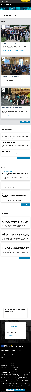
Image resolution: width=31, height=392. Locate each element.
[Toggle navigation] (1, 4)
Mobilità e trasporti (14, 367)
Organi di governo (4, 354)
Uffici (2, 358)
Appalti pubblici (14, 361)
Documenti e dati (4, 367)
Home (3, 12)
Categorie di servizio (16, 350)
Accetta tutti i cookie (19, 389)
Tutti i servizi (25, 204)
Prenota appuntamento (11, 330)
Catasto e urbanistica (15, 363)
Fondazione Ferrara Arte (8, 134)
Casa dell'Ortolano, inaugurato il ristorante (10, 44)
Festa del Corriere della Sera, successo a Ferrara (11, 76)
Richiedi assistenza (10, 328)
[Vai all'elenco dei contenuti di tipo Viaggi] (9, 51)
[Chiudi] (29, 372)
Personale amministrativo (4, 364)
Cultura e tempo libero (15, 356)
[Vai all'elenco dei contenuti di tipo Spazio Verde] (16, 50)
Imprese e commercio (15, 360)
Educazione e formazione (16, 369)
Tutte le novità (25, 121)
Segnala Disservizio (10, 335)
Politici (2, 361)
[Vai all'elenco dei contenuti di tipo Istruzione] (11, 115)
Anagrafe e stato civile (15, 354)
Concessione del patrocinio (8, 185)
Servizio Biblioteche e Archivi (9, 142)
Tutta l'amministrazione (23, 158)
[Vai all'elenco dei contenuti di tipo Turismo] (4, 51)
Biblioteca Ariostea (6, 151)
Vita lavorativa (13, 358)
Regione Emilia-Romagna (4, 1)
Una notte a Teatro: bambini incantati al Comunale (12, 107)
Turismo (12, 365)
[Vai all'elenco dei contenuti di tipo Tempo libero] (21, 50)
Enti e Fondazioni (4, 360)
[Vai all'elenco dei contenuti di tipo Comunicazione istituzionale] (6, 82)
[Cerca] (29, 4)
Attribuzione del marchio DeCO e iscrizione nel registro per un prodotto (15, 174)
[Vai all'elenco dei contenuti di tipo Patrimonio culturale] (10, 50)
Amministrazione (5, 350)
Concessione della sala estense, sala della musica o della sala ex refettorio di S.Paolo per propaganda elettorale (14, 195)
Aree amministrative (5, 356)
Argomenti (7, 12)
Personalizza (10, 389)
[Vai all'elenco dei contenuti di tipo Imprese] (4, 50)
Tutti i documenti (25, 258)
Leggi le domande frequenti (11, 326)
